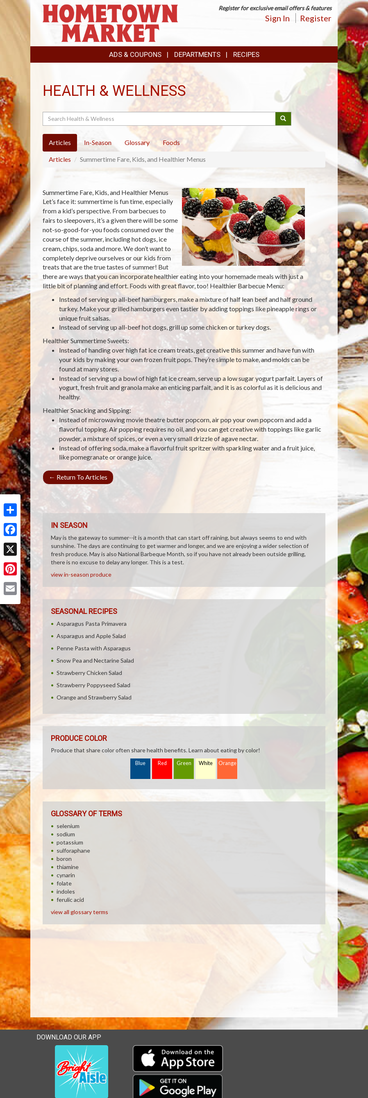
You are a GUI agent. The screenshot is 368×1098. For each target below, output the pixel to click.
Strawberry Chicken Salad (89, 672)
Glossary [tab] (137, 142)
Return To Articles (78, 477)
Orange (227, 763)
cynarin (66, 875)
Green (184, 763)
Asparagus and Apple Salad (91, 635)
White (206, 763)
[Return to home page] (110, 22)
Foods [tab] (171, 142)
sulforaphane (73, 850)
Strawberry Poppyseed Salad (93, 684)
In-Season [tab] (97, 142)
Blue (140, 763)
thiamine (68, 866)
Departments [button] (197, 54)
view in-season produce (81, 574)
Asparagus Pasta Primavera (92, 623)
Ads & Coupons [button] (135, 54)
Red (162, 763)
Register (316, 18)
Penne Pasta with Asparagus (94, 648)
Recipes (246, 54)
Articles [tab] (60, 142)
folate (64, 883)
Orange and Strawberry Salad (94, 697)
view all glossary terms (79, 911)
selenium (68, 825)
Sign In (277, 18)
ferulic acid (70, 899)
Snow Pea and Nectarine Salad (95, 660)
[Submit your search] (283, 119)
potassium (70, 842)
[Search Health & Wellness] (160, 119)
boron (64, 858)
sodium (66, 834)
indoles (66, 891)
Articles (60, 159)
